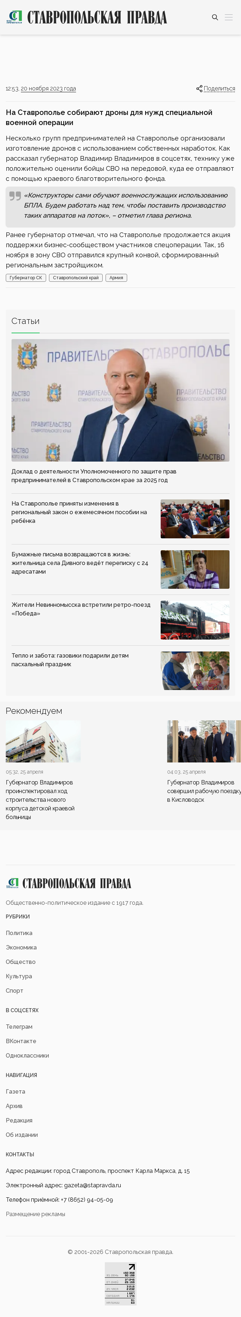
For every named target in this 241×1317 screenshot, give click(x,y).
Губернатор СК (26, 277)
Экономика (21, 947)
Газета (15, 1091)
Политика (19, 933)
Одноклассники (27, 1055)
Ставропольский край (76, 277)
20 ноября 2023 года (48, 88)
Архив (14, 1106)
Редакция (19, 1120)
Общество (21, 961)
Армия (116, 277)
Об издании (22, 1134)
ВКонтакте (21, 1041)
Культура (19, 976)
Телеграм (19, 1026)
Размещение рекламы (35, 1214)
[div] (43, 771)
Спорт (14, 990)
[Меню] (228, 17)
